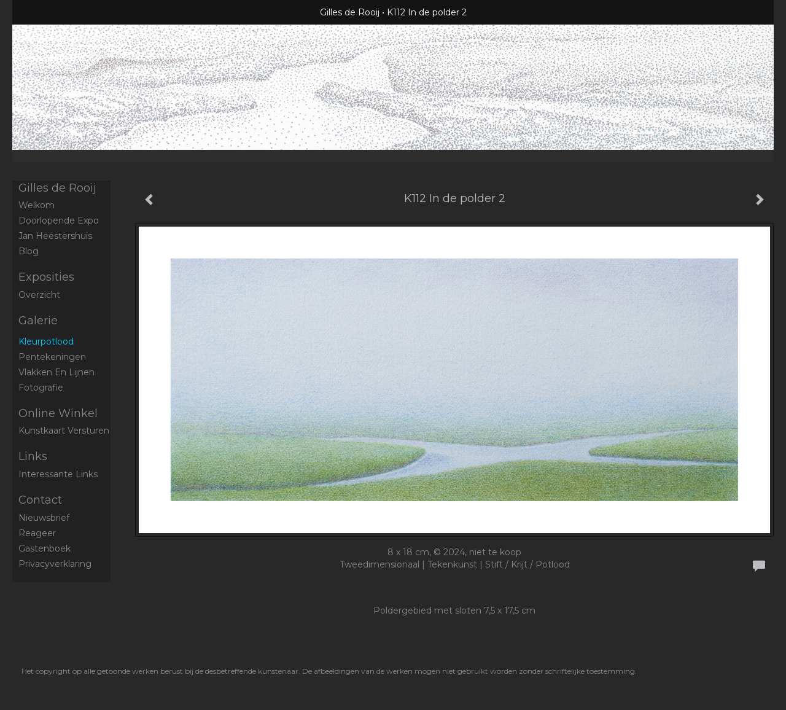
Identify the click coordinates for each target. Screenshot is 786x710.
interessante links (58, 474)
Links (32, 456)
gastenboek (44, 548)
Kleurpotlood (46, 341)
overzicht (39, 294)
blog (28, 251)
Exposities (46, 277)
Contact (40, 500)
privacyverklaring (54, 563)
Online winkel (58, 413)
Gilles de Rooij (349, 12)
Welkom (36, 205)
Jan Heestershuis (55, 235)
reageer (37, 533)
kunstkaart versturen (63, 430)
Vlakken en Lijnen (56, 372)
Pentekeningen (52, 356)
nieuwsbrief (43, 517)
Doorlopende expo (58, 220)
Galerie (38, 320)
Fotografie (40, 387)
